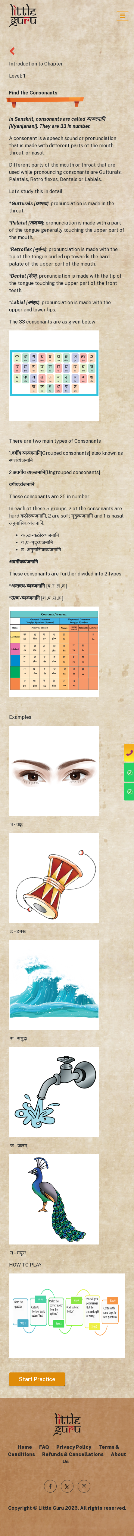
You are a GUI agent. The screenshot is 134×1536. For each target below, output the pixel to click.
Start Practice (37, 1379)
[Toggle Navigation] (122, 16)
